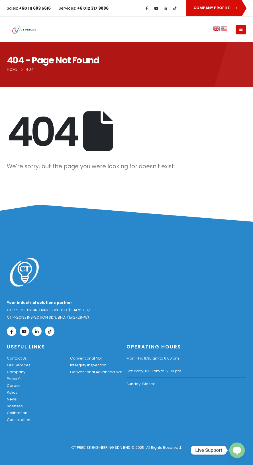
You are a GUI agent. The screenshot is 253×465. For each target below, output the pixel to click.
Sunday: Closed (141, 383)
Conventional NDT (86, 358)
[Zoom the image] (24, 260)
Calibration (17, 412)
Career (13, 385)
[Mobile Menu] (241, 29)
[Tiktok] (175, 8)
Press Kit (14, 378)
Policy (12, 392)
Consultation (18, 419)
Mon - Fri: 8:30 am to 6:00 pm (152, 358)
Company (16, 371)
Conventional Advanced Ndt (96, 371)
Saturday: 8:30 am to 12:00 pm (153, 371)
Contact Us (17, 358)
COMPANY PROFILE (215, 8)
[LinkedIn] (166, 8)
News (12, 399)
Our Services (18, 365)
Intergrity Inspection (88, 365)
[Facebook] (147, 8)
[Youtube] (156, 8)
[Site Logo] (24, 30)
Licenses (15, 406)
